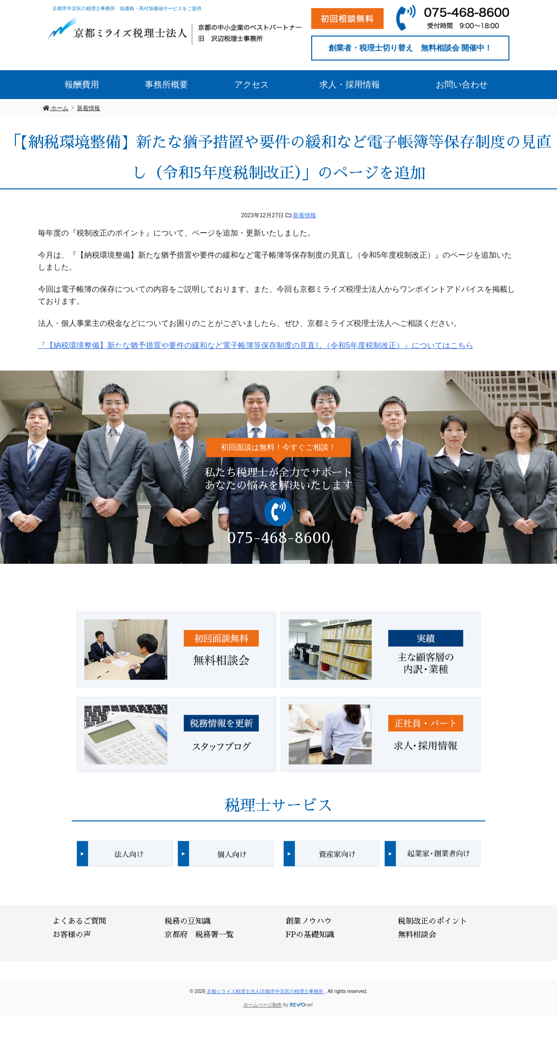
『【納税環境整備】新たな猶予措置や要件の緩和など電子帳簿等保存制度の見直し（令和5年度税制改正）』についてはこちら (255, 345)
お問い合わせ (462, 84)
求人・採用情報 (349, 84)
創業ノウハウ (309, 921)
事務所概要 (166, 84)
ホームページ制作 (262, 1004)
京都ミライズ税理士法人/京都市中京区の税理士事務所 (266, 991)
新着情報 (304, 215)
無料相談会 (417, 935)
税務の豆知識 (188, 921)
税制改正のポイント (432, 921)
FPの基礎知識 (310, 935)
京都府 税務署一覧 (199, 935)
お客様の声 (71, 935)
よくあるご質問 (79, 921)
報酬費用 (81, 84)
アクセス (251, 84)
